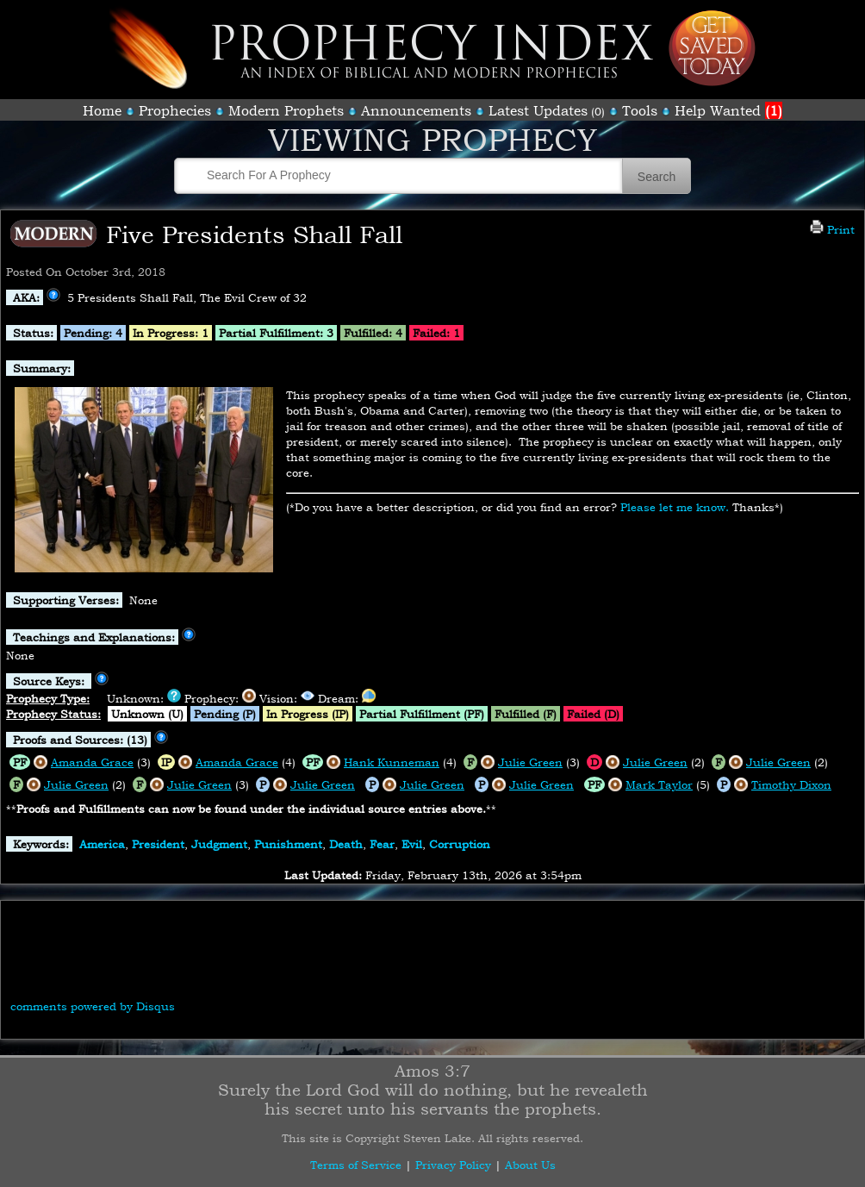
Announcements (416, 110)
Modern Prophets (286, 110)
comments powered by (92, 1006)
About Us (530, 1164)
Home (102, 110)
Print (832, 229)
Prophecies (175, 110)
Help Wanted (728, 110)
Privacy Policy (453, 1164)
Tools (639, 110)
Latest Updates (538, 110)
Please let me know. (674, 507)
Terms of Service (355, 1164)
